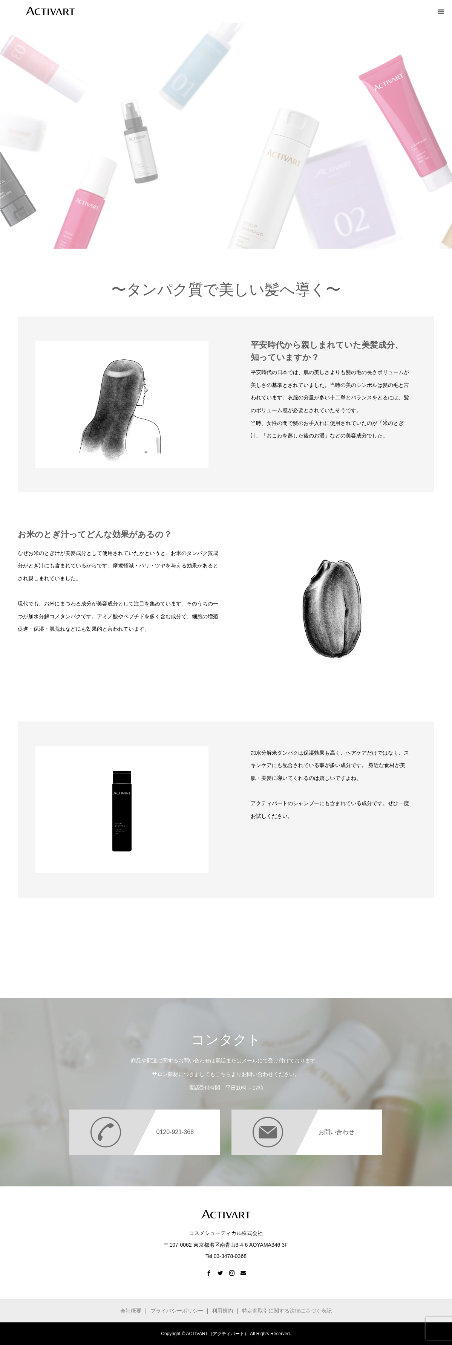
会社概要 (130, 1311)
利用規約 (222, 1311)
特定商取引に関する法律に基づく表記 (287, 1311)
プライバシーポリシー (176, 1311)
